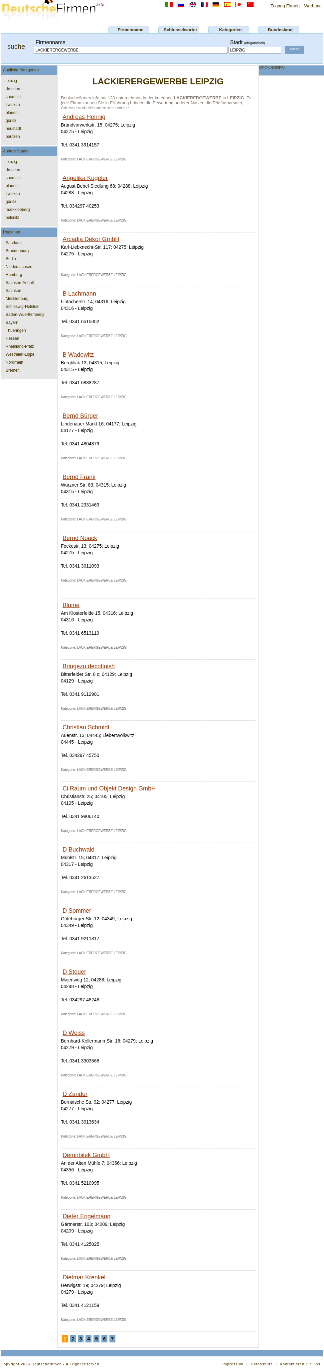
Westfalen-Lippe (20, 354)
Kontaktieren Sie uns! (301, 1364)
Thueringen (16, 330)
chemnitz (14, 96)
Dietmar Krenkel (84, 1277)
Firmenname (130, 29)
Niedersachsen (19, 266)
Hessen (12, 338)
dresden (13, 88)
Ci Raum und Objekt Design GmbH (109, 788)
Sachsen (13, 290)
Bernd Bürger (80, 415)
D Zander (75, 1094)
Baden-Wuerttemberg (25, 314)
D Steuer (74, 971)
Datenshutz (262, 1364)
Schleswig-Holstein (22, 306)
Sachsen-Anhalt (20, 282)
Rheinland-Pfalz (20, 346)
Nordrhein (14, 362)
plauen (12, 112)
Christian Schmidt (86, 727)
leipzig (11, 80)
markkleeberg (18, 209)
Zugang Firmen (285, 5)
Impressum (232, 1364)
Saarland (14, 242)
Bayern (12, 322)
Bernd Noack (80, 538)
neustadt (13, 128)
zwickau (13, 104)
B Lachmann (79, 293)
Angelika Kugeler (85, 178)
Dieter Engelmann (86, 1216)
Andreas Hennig (84, 117)
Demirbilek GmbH (86, 1155)
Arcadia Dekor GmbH (91, 239)
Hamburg (14, 274)
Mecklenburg (17, 298)
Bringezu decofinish (89, 666)
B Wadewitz (78, 354)
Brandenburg (17, 250)
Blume (71, 605)
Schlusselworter (180, 29)
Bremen (13, 370)
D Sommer (77, 910)
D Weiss (74, 1033)
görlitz (11, 120)
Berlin (11, 258)
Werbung (313, 5)
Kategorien (230, 29)
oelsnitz (12, 217)
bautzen (13, 136)
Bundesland (280, 29)
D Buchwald (78, 849)
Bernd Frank (79, 477)
